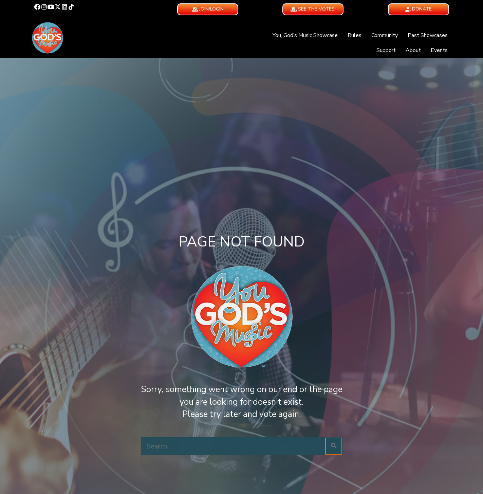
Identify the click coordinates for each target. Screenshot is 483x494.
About (413, 50)
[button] (37, 6)
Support (386, 50)
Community (384, 35)
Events (439, 50)
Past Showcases (428, 35)
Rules (354, 35)
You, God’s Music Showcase (305, 35)
